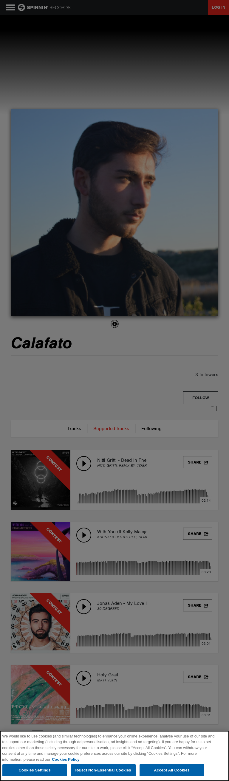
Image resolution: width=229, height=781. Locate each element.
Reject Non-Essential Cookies (103, 770)
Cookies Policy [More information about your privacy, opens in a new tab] (65, 759)
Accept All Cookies (172, 770)
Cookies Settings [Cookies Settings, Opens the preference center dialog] (34, 770)
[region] (114, 756)
